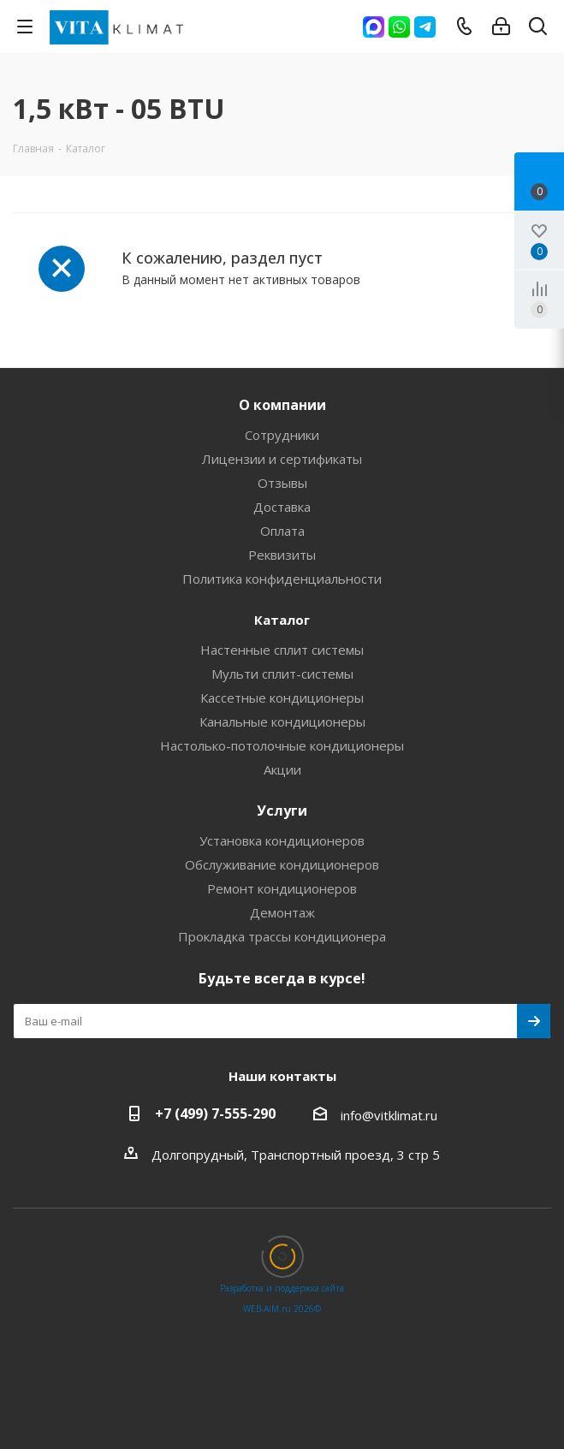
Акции (282, 769)
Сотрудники (282, 434)
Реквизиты (282, 554)
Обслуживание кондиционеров (282, 864)
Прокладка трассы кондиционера (282, 936)
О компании (282, 404)
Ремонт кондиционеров (282, 888)
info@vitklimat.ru (389, 1115)
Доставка (282, 506)
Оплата (282, 530)
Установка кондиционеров (282, 840)
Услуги (282, 810)
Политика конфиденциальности (282, 578)
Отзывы (282, 482)
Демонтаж (282, 912)
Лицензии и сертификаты (282, 458)
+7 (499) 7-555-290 (215, 1113)
